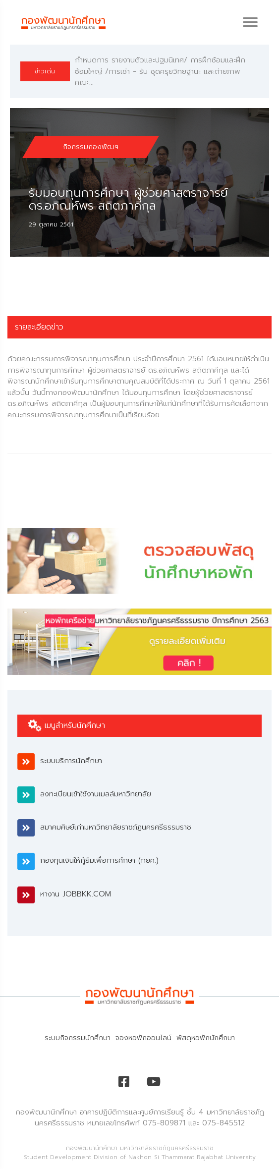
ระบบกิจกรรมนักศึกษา (78, 1038)
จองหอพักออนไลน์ (143, 1038)
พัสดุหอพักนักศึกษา (205, 1038)
